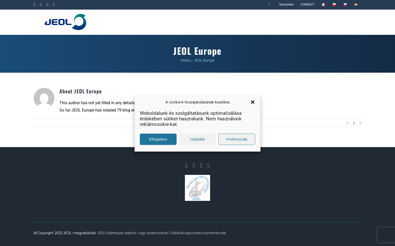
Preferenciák (236, 139)
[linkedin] (194, 165)
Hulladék (197, 139)
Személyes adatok (121, 232)
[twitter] (201, 165)
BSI (101, 232)
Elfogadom (158, 139)
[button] (252, 102)
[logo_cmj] (197, 176)
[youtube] (208, 165)
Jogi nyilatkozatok (153, 232)
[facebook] (186, 165)
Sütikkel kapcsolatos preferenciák (198, 232)
